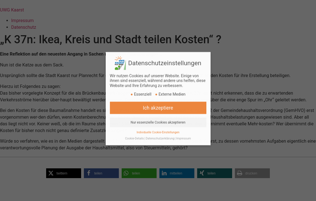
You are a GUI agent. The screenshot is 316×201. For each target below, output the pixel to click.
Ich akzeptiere (158, 104)
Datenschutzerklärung (160, 135)
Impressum (183, 135)
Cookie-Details (134, 135)
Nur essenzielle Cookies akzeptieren (158, 119)
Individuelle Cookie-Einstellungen (157, 128)
